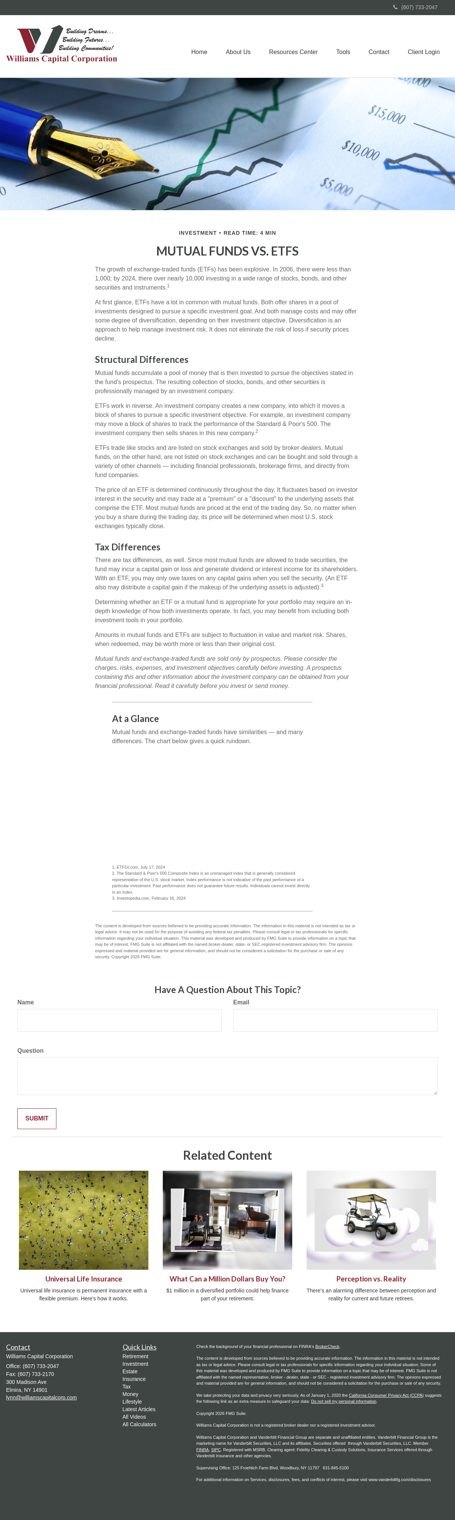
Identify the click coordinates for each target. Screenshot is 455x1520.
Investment (135, 1364)
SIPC (216, 1449)
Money (131, 1394)
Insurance (134, 1379)
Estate (130, 1371)
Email (241, 1002)
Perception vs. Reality (371, 1279)
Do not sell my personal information (343, 1401)
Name (25, 1002)
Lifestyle (132, 1402)
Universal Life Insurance (83, 1279)
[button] (235, 46)
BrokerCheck (327, 1346)
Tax (127, 1387)
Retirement (135, 1356)
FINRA (202, 1449)
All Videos (134, 1417)
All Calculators (139, 1424)
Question (30, 1050)
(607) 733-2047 (415, 7)
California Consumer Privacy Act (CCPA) (386, 1395)
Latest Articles (139, 1409)
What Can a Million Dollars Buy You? (227, 1279)
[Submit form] (36, 1118)
